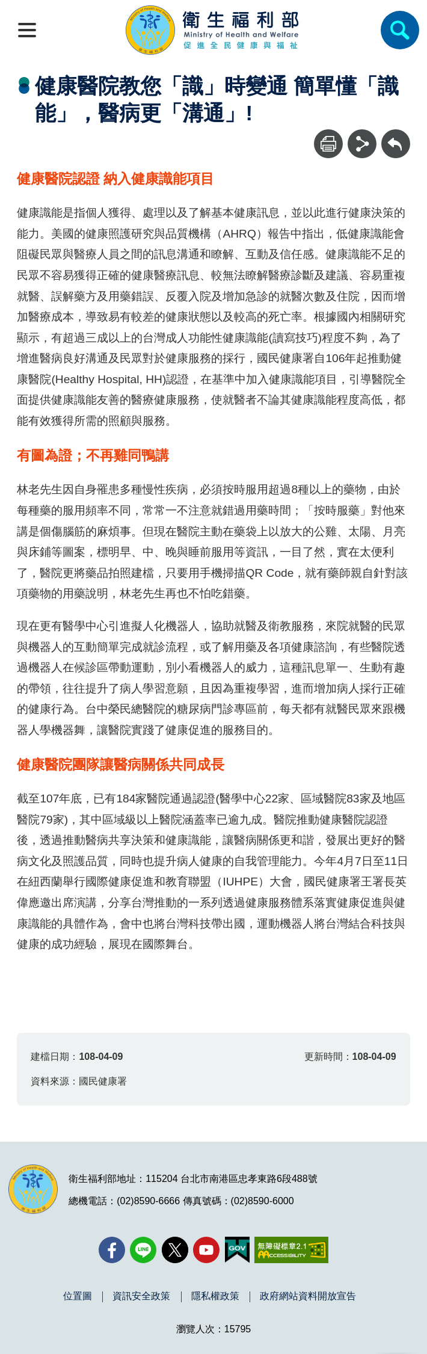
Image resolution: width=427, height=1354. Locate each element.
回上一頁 (395, 135)
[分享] (362, 143)
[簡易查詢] (400, 30)
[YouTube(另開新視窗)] (206, 1250)
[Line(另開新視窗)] (143, 1250)
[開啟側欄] (27, 30)
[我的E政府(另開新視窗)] (237, 1250)
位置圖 (77, 1296)
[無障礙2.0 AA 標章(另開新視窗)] (291, 1250)
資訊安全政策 (141, 1296)
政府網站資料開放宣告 (308, 1296)
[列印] (328, 143)
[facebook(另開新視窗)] (112, 1250)
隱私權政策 (215, 1296)
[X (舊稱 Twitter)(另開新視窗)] (175, 1250)
